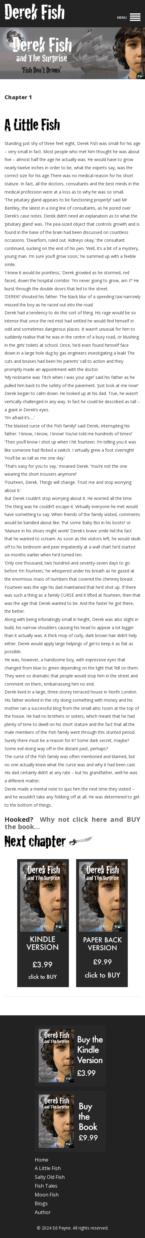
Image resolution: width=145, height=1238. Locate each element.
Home (41, 1159)
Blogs (41, 1203)
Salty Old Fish (50, 1177)
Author (43, 1212)
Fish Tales (46, 1185)
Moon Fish (47, 1194)
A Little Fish (48, 1168)
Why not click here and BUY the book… (72, 823)
